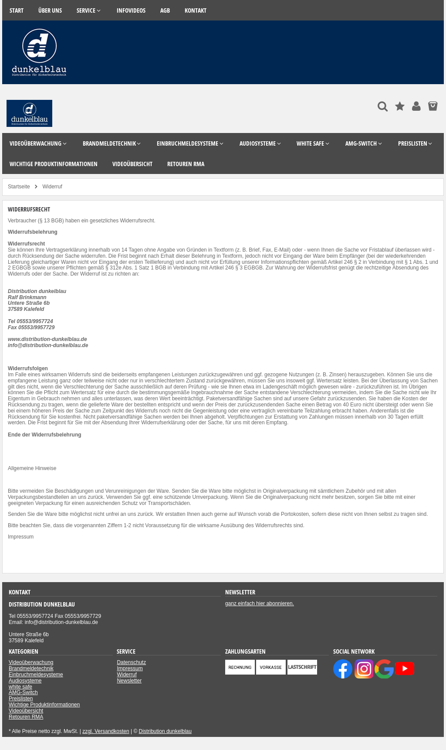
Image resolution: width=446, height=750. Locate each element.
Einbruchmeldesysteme (36, 675)
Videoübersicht (26, 711)
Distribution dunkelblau (165, 731)
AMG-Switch (23, 692)
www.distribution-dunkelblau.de (47, 339)
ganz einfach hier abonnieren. (259, 603)
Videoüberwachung (31, 662)
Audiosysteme (25, 681)
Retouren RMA (26, 717)
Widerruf (126, 675)
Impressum (21, 537)
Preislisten (21, 698)
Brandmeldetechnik (31, 668)
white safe (20, 687)
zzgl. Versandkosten (105, 731)
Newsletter (129, 681)
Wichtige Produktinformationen (44, 705)
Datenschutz (131, 662)
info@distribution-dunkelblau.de (48, 345)
